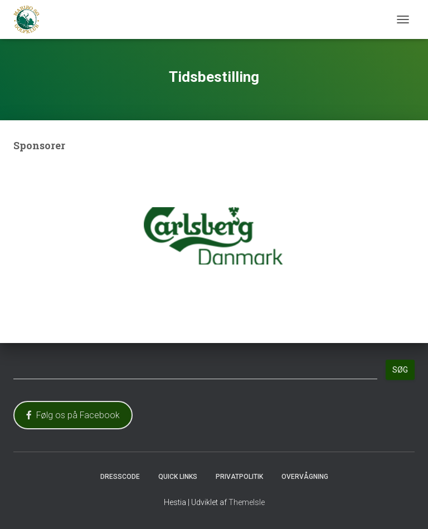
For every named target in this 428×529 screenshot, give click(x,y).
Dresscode (120, 477)
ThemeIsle (246, 502)
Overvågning (304, 477)
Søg (400, 369)
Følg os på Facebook (73, 415)
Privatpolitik (239, 477)
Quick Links (177, 477)
